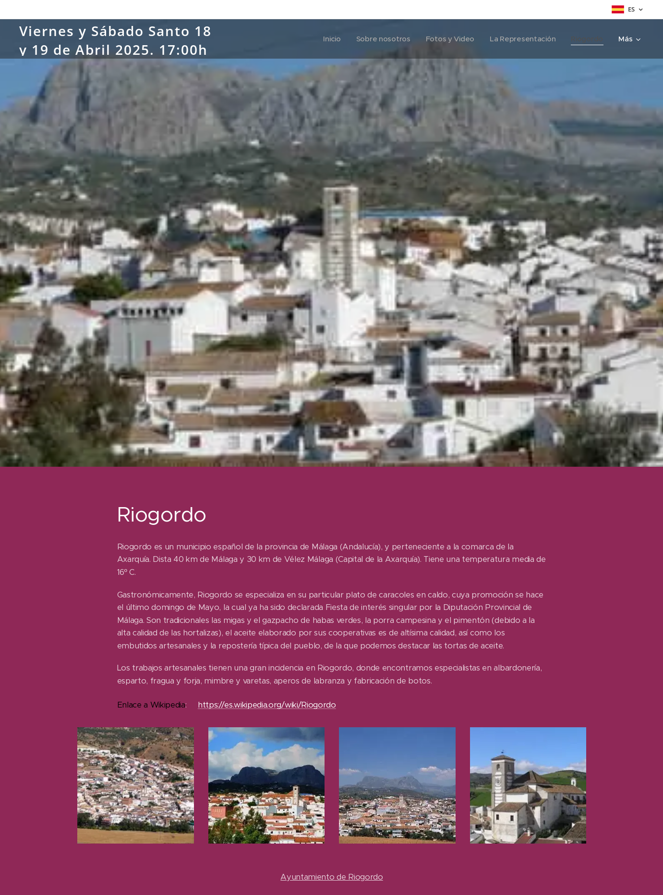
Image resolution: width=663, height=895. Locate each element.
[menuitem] (327, 39)
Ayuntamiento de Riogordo (331, 877)
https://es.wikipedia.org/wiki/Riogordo (266, 705)
